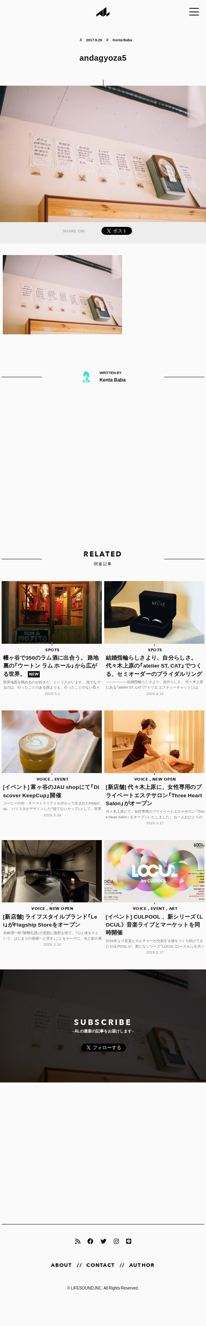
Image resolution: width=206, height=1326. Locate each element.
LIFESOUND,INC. (87, 1288)
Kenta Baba (122, 39)
